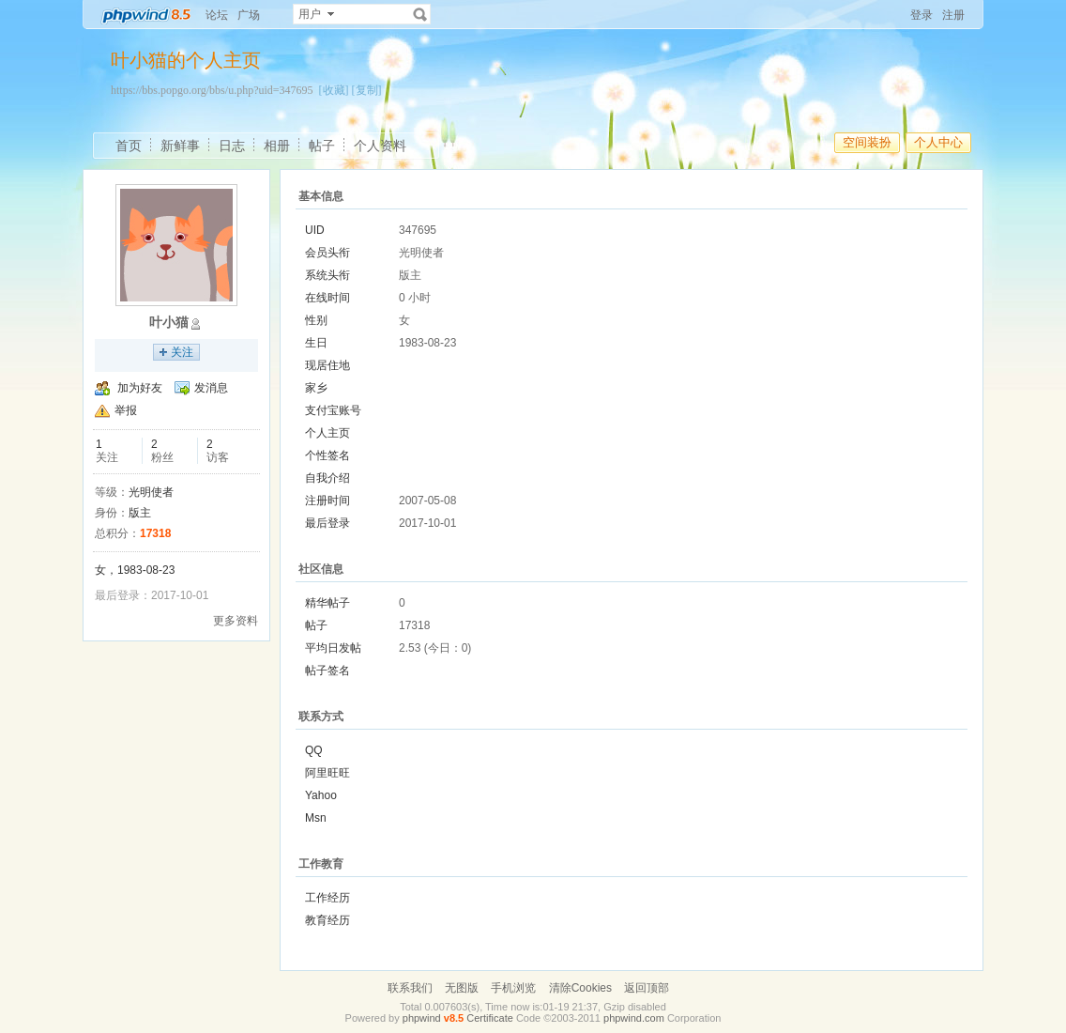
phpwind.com (633, 1018)
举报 (125, 410)
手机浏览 (513, 987)
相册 (277, 145)
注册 (953, 15)
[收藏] (334, 90)
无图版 (462, 987)
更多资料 (235, 620)
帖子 (322, 145)
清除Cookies (580, 987)
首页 (128, 145)
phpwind (422, 1018)
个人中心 (938, 142)
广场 (248, 15)
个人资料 (380, 145)
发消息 (211, 387)
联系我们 (410, 987)
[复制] (367, 90)
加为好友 (139, 387)
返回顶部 (646, 987)
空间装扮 (867, 142)
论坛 (217, 15)
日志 (232, 145)
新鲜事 (180, 145)
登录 (921, 15)
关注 (182, 352)
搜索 (420, 14)
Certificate (489, 1018)
